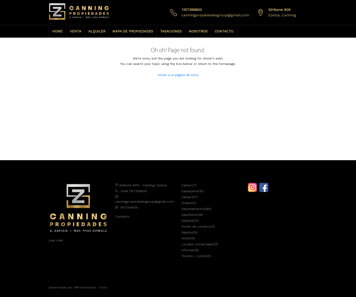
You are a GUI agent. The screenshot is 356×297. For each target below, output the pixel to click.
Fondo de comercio (196, 226)
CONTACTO (224, 31)
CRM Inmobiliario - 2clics (90, 287)
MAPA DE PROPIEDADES (132, 31)
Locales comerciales (197, 244)
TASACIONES (171, 31)
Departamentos (193, 209)
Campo (186, 185)
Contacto (122, 216)
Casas (185, 197)
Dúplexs (187, 220)
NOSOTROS (198, 31)
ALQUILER (96, 31)
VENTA (75, 31)
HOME (57, 31)
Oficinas (187, 250)
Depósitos (189, 214)
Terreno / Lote (192, 256)
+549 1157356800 (133, 191)
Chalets (187, 203)
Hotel (185, 238)
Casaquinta (189, 191)
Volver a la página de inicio (178, 75)
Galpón (186, 232)
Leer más (56, 240)
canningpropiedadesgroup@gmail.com (215, 15)
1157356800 (192, 9)
